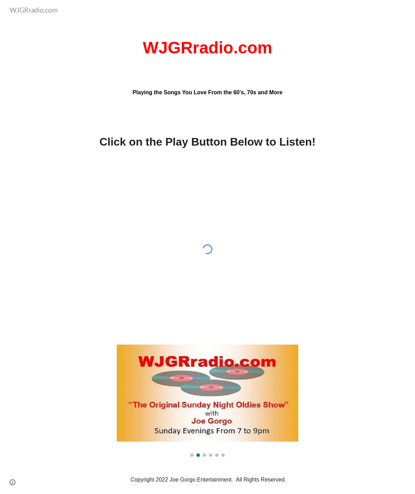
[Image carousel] (207, 401)
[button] (12, 482)
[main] (207, 48)
